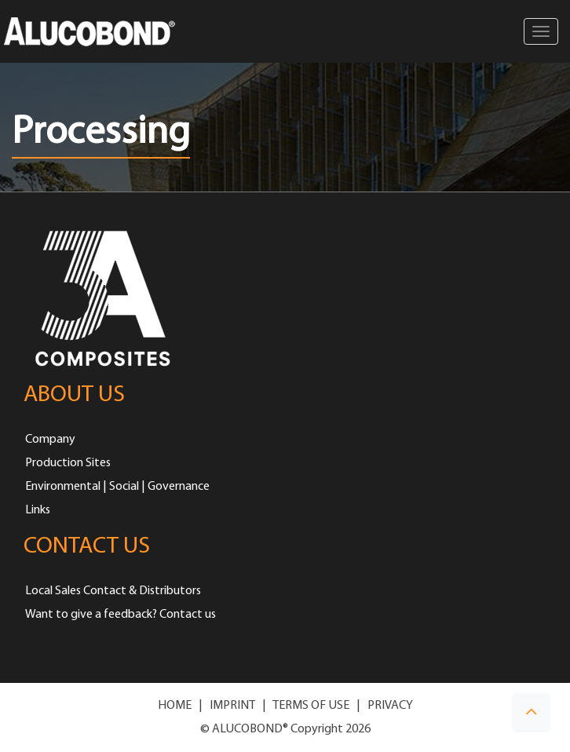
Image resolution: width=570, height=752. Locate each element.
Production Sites (68, 463)
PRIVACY (390, 705)
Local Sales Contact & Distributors (113, 591)
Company (50, 439)
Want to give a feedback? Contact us (120, 614)
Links (37, 510)
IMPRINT (232, 705)
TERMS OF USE (310, 705)
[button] (531, 712)
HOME (175, 705)
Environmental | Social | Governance (117, 486)
